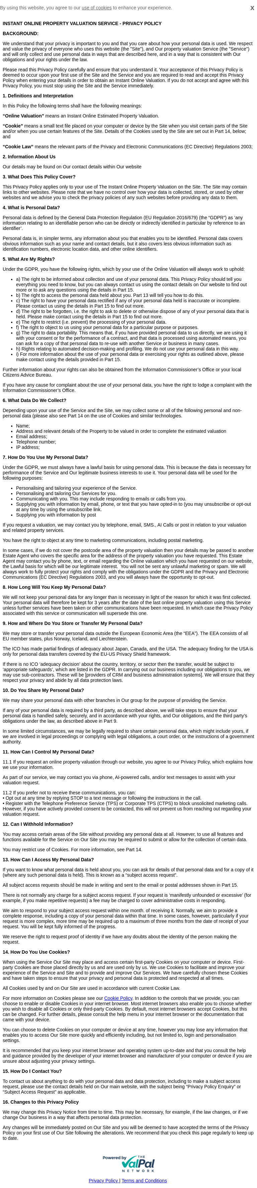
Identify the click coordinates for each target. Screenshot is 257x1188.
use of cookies (97, 7)
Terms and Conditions (144, 1180)
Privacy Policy (104, 1180)
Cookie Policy (118, 998)
